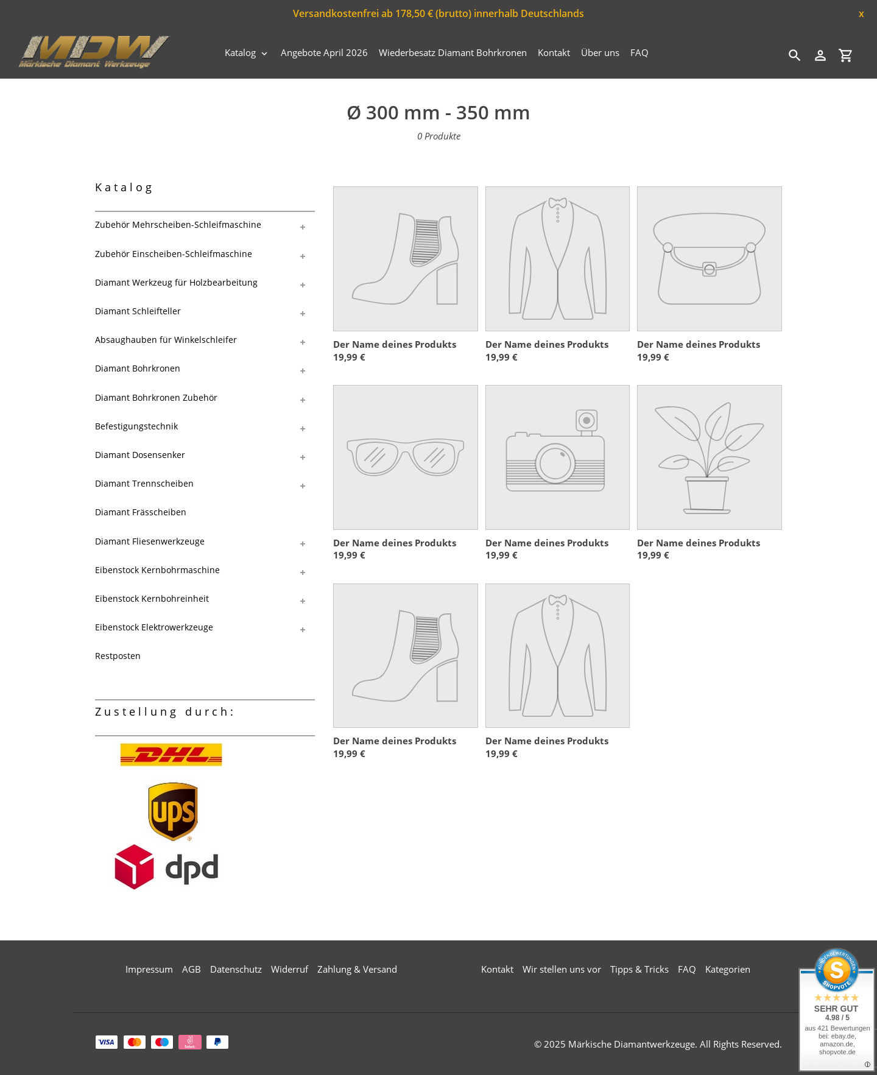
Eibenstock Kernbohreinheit (152, 598)
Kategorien (727, 969)
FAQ (687, 969)
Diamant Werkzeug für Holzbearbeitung (176, 282)
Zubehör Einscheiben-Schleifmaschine (173, 253)
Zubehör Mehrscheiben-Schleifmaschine (178, 224)
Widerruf (289, 969)
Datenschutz (236, 969)
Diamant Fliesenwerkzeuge (150, 541)
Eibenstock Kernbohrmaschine (157, 570)
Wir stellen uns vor (562, 969)
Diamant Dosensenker (140, 454)
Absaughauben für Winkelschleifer (166, 339)
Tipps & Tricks (639, 969)
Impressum (149, 969)
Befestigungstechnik (136, 426)
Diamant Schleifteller (138, 311)
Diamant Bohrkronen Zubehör (156, 397)
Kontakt (497, 969)
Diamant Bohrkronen (137, 368)
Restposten (118, 655)
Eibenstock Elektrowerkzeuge (154, 627)
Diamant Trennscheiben (144, 483)
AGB (191, 969)
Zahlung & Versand (357, 969)
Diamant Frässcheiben (140, 512)
